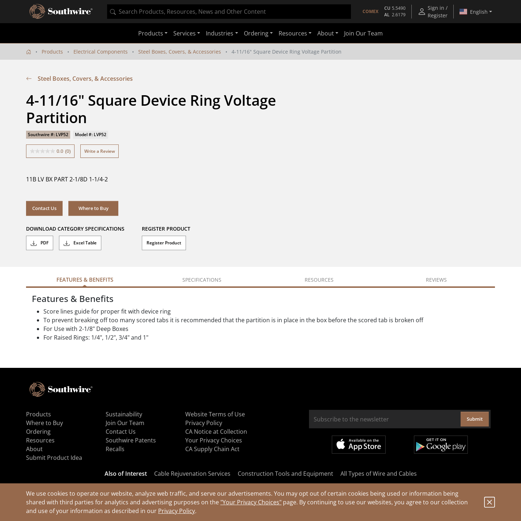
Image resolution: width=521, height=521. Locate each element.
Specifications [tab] (201, 279)
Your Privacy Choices (213, 440)
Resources (40, 440)
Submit (475, 419)
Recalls (115, 449)
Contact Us (44, 208)
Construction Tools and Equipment (285, 474)
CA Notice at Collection (216, 432)
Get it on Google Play (441, 445)
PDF (39, 243)
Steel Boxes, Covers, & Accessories (179, 51)
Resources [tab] (319, 279)
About (34, 449)
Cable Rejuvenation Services (192, 474)
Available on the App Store (359, 445)
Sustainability (124, 414)
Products (52, 51)
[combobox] (229, 11)
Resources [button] (293, 33)
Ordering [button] (256, 33)
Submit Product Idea (54, 458)
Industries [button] (219, 33)
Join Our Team (363, 33)
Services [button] (184, 33)
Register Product (164, 243)
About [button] (325, 33)
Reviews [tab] (436, 279)
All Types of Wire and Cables (378, 474)
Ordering (38, 432)
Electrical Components (100, 51)
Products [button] (150, 33)
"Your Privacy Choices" (250, 502)
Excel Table (80, 243)
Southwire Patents (131, 440)
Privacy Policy (176, 511)
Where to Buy (94, 208)
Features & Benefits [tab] (84, 279)
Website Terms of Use (215, 414)
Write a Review (99, 151)
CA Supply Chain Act (212, 449)
